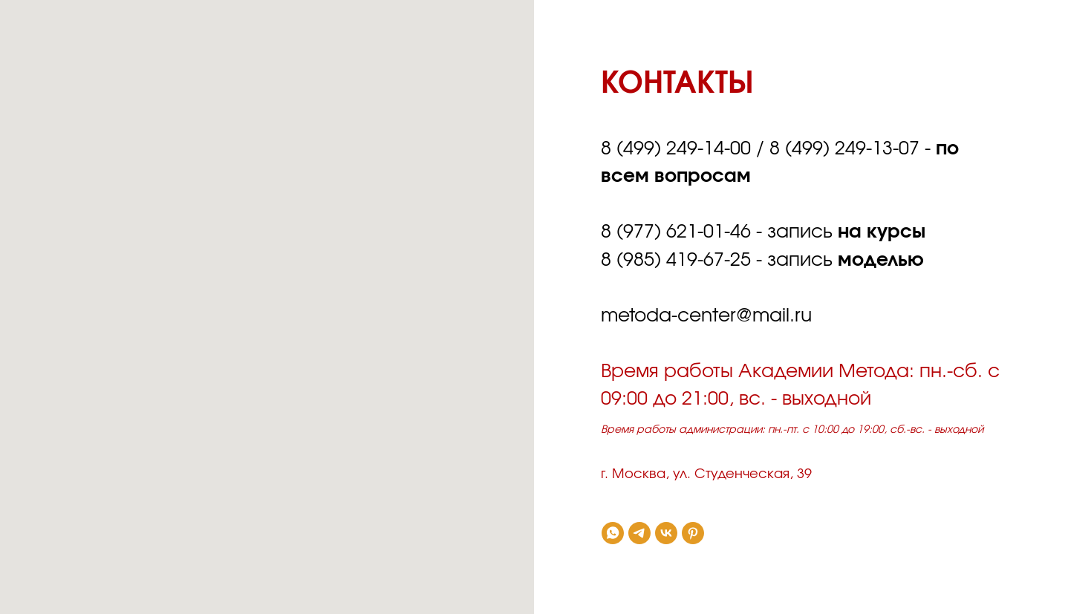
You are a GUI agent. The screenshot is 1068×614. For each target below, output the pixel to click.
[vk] (666, 533)
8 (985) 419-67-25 (676, 260)
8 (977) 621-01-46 (676, 232)
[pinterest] (693, 533)
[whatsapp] (613, 533)
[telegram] (639, 533)
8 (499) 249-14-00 (676, 149)
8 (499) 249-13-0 (839, 149)
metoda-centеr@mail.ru (706, 316)
